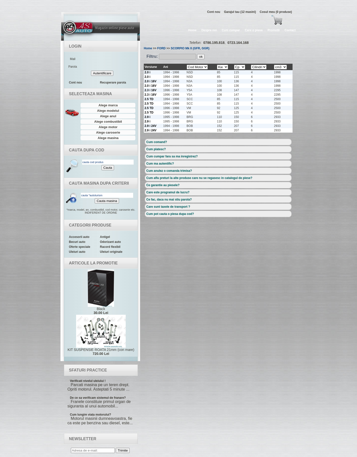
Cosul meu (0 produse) (276, 12)
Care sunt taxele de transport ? (168, 206)
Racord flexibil (110, 247)
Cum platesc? (156, 149)
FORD (161, 48)
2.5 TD (149, 99)
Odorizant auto (110, 242)
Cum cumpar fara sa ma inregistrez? (172, 156)
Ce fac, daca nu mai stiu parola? (169, 199)
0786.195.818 (214, 43)
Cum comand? (156, 142)
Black (101, 292)
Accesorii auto (79, 237)
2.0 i (147, 72)
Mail (72, 59)
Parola (72, 66)
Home (192, 30)
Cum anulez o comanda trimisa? (169, 170)
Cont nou (213, 12)
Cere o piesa (254, 30)
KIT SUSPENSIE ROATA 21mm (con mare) (101, 335)
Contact (290, 30)
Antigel (105, 237)
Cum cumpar (231, 30)
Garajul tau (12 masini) (240, 12)
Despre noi (209, 30)
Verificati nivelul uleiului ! (88, 381)
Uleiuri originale (111, 252)
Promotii (274, 30)
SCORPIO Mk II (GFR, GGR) (190, 48)
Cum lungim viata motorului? (90, 414)
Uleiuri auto (77, 252)
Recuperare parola (113, 82)
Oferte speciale (79, 247)
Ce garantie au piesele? (162, 185)
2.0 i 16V (150, 81)
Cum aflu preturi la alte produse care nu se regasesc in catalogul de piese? (199, 178)
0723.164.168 (238, 43)
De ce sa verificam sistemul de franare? (98, 398)
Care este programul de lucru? (167, 192)
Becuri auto (77, 242)
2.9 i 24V (150, 126)
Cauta (107, 168)
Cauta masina (107, 201)
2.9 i (147, 117)
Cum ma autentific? (160, 163)
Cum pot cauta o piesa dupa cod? (170, 214)
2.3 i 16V (150, 90)
